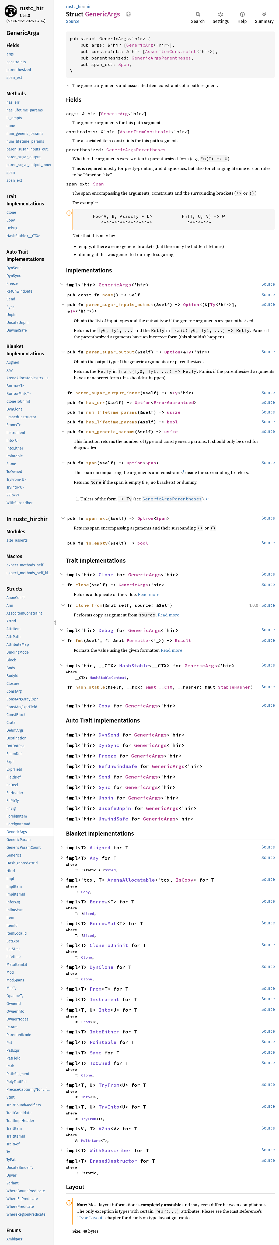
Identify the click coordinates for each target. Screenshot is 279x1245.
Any (94, 858)
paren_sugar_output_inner (107, 392)
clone (82, 584)
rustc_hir (31, 8)
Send (104, 777)
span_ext (97, 518)
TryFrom (109, 1085)
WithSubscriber (110, 1150)
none (107, 294)
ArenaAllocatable (131, 880)
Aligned (100, 847)
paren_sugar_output (110, 352)
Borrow (98, 902)
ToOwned (100, 1063)
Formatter (139, 640)
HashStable (134, 665)
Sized (110, 870)
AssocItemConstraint (170, 51)
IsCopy (184, 880)
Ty (212, 304)
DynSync (109, 745)
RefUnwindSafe (118, 766)
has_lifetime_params (111, 422)
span (91, 462)
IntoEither (104, 1032)
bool (172, 422)
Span (123, 64)
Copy (104, 706)
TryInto (109, 1107)
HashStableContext (108, 677)
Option (191, 304)
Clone (106, 574)
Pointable (103, 1042)
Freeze (107, 756)
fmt (79, 640)
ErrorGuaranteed (174, 402)
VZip (104, 1128)
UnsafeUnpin (115, 808)
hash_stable (90, 687)
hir (88, 6)
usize (173, 412)
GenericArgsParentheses (161, 58)
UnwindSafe (113, 819)
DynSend (109, 735)
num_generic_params (110, 431)
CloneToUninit (109, 945)
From (96, 989)
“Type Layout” (90, 1218)
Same (96, 1053)
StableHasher (234, 687)
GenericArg (139, 45)
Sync (104, 787)
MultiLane (90, 1140)
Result (183, 640)
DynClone (101, 967)
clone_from (88, 605)
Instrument (104, 999)
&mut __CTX (158, 687)
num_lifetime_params (111, 412)
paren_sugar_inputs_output (120, 304)
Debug (106, 630)
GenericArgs (115, 285)
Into (104, 1010)
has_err (95, 402)
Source (72, 21)
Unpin (106, 798)
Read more (148, 594)
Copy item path (128, 14)
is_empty (97, 543)
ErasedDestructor (113, 1161)
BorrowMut (103, 923)
